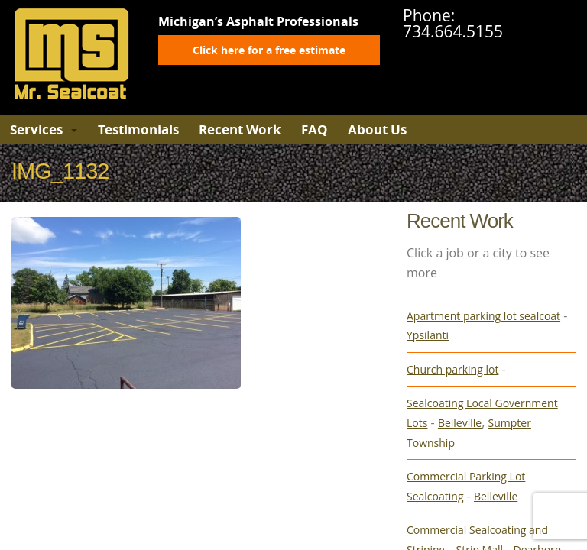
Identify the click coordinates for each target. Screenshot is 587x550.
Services (36, 129)
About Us (377, 129)
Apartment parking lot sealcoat (483, 316)
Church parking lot (452, 369)
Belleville (460, 423)
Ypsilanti (428, 335)
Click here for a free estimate (269, 50)
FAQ (314, 129)
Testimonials (138, 129)
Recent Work (240, 129)
